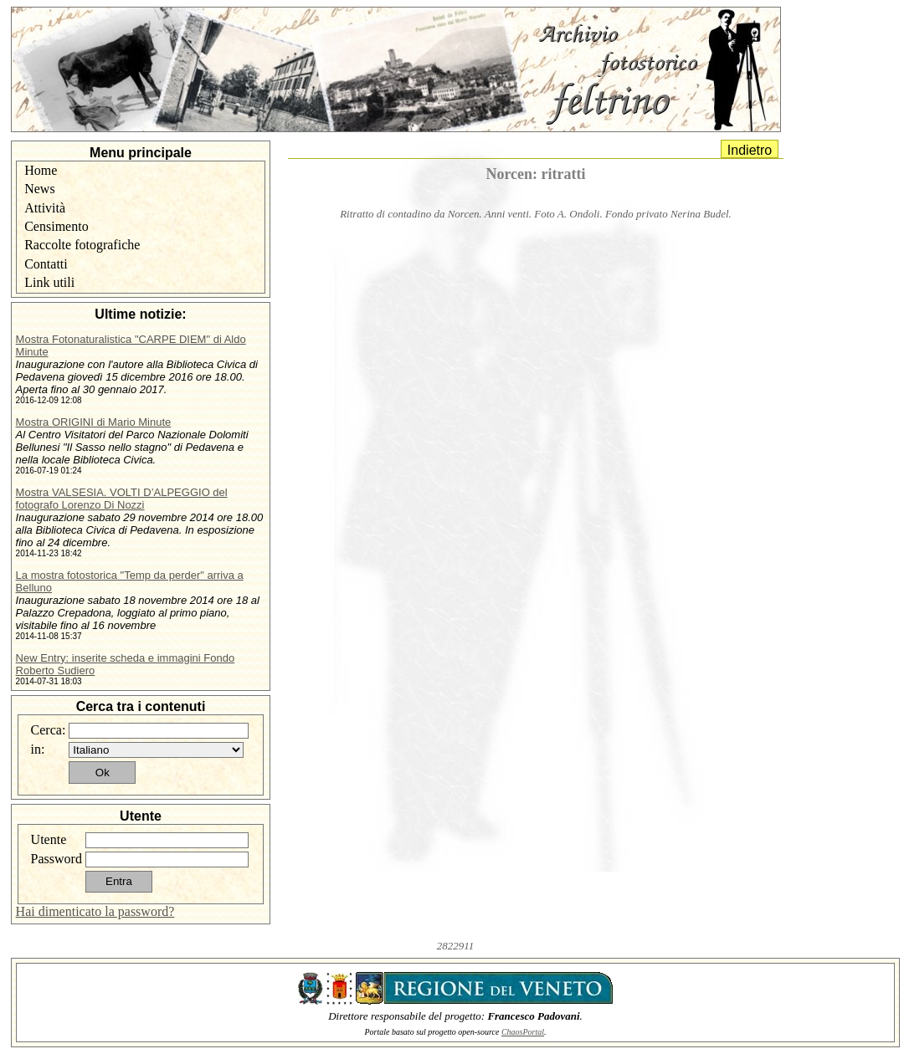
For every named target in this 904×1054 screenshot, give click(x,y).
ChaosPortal (522, 1031)
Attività (44, 208)
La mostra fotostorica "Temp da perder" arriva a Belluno (130, 581)
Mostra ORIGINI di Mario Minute (94, 422)
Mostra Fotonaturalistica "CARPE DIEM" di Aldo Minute (131, 345)
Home (40, 170)
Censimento (56, 226)
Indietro (749, 150)
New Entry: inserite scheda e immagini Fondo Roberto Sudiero (125, 664)
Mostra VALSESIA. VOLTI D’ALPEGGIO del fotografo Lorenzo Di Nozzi (122, 498)
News (39, 189)
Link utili (49, 282)
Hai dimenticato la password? (95, 911)
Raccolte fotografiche (82, 245)
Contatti (46, 264)
